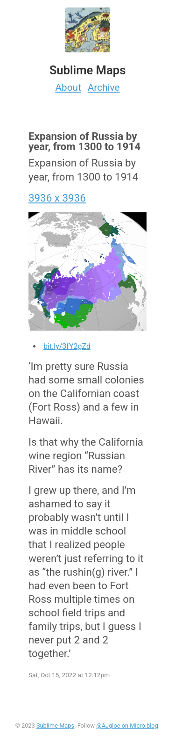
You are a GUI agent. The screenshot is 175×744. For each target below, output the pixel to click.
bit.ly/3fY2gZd (67, 346)
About (68, 87)
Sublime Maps (55, 725)
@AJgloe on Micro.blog (127, 725)
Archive (104, 87)
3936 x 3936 (57, 198)
